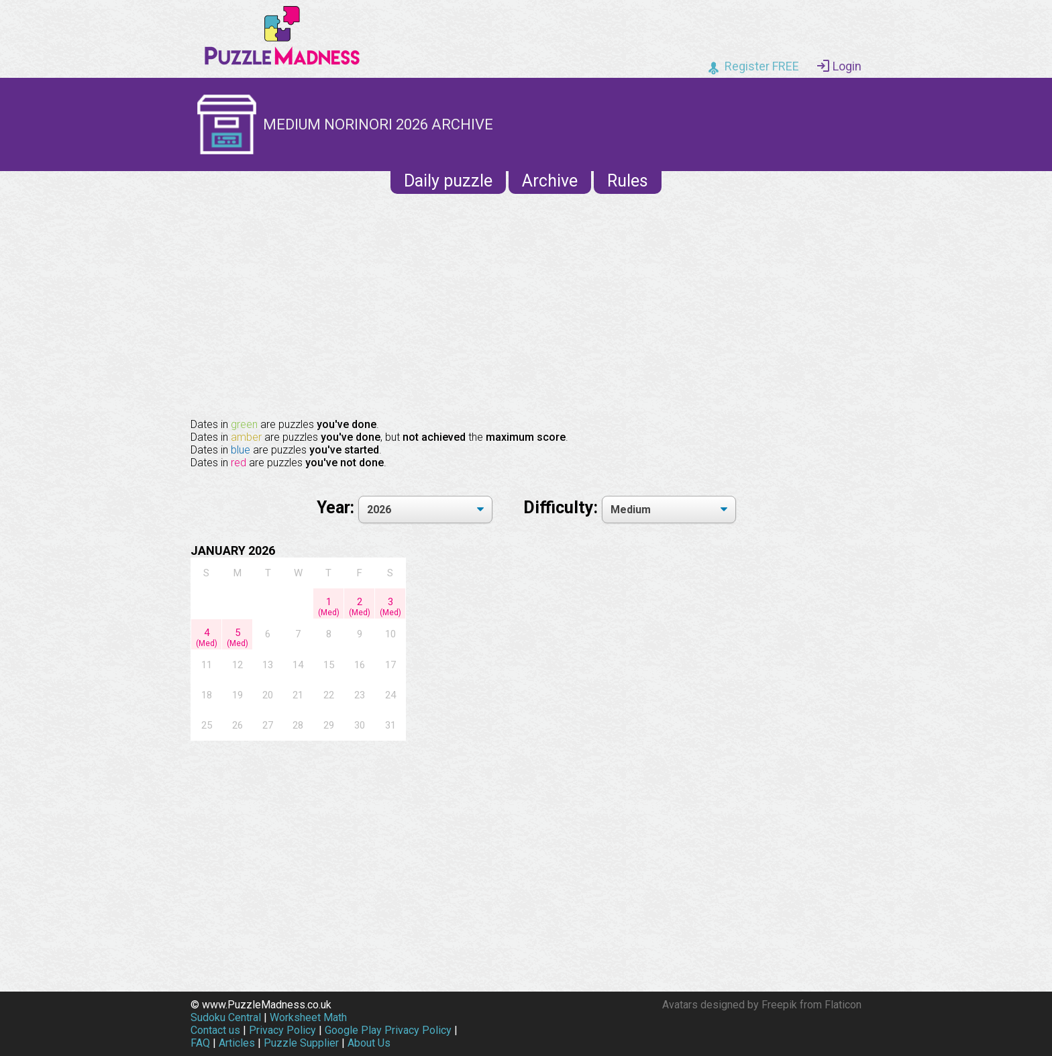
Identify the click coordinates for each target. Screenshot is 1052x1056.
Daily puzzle (448, 181)
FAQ (200, 1043)
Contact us (215, 1030)
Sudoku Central (226, 1017)
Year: (337, 507)
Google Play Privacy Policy (388, 1030)
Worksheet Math (308, 1017)
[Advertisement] (526, 305)
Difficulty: (562, 507)
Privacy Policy (282, 1030)
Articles (237, 1043)
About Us (369, 1043)
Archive (550, 181)
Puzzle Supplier (301, 1043)
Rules (627, 181)
